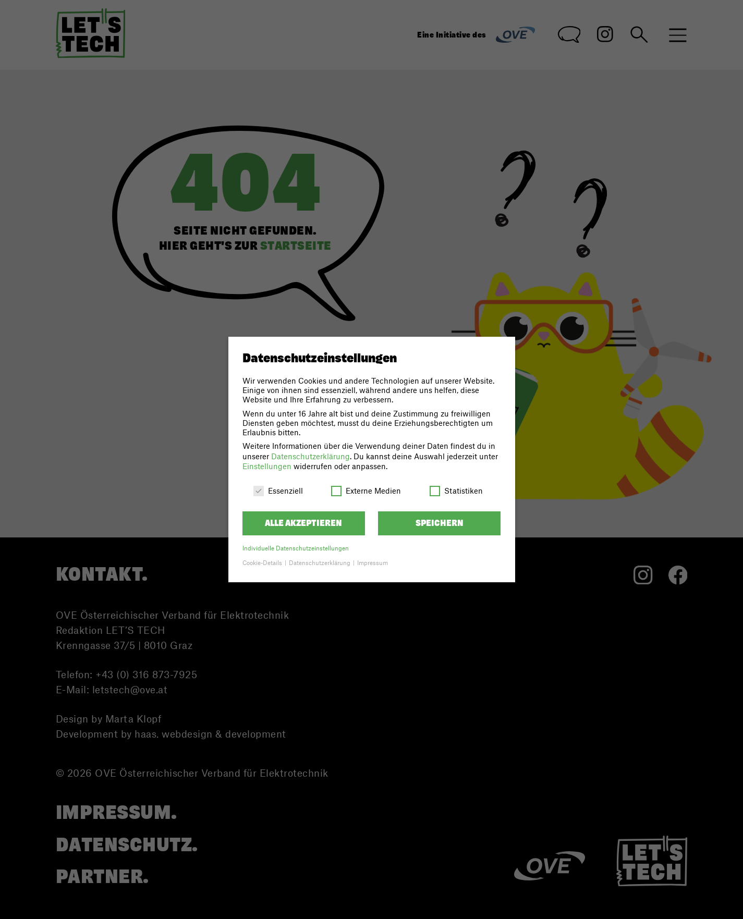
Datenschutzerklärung (310, 456)
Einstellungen (266, 466)
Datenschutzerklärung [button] (320, 562)
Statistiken (456, 490)
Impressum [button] (372, 562)
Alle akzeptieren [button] (303, 523)
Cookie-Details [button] (263, 562)
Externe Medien (366, 490)
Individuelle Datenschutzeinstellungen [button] (295, 548)
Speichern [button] (440, 523)
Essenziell (278, 490)
